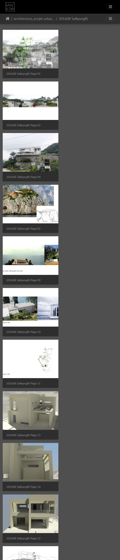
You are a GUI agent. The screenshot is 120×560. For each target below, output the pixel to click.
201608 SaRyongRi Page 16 (23, 327)
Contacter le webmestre (69, 543)
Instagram (56, 552)
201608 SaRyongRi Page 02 (83, 73)
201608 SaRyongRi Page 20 (23, 429)
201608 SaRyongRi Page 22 (23, 479)
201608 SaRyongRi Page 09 (23, 174)
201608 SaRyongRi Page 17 (83, 327)
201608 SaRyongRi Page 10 (83, 174)
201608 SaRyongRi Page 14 (23, 276)
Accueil (8, 18)
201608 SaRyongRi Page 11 (23, 225)
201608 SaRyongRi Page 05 (83, 124)
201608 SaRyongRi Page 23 (83, 479)
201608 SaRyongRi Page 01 (23, 73)
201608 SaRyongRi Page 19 (83, 378)
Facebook (69, 552)
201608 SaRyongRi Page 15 (83, 276)
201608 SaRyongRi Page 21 (83, 429)
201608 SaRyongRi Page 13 (83, 225)
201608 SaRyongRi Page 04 (23, 124)
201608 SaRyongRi (73, 18)
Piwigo (54, 543)
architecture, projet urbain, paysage (34, 18)
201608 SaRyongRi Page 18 (23, 378)
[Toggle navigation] (110, 7)
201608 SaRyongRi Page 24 (23, 530)
